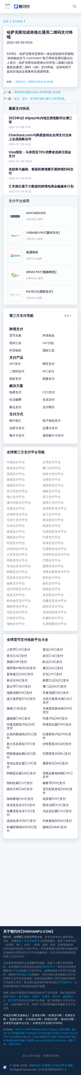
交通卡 (46, 996)
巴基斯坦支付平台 (55, 549)
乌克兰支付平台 (17, 520)
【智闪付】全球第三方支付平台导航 (50, 1065)
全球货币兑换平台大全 (16, 1023)
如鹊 (16, 1040)
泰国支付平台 (16, 532)
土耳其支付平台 (17, 555)
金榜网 (42, 1036)
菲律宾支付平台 (53, 543)
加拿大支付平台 (53, 474)
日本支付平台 (16, 526)
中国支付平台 (16, 462)
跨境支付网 (50, 1019)
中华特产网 (29, 1029)
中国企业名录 (64, 1036)
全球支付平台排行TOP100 (47, 1023)
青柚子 (23, 1040)
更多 (68, 316)
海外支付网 (67, 1019)
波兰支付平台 (52, 514)
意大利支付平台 (17, 491)
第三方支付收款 (31, 1056)
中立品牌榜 (15, 1036)
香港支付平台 (16, 468)
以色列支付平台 (17, 549)
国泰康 (9, 1040)
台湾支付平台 (52, 462)
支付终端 (48, 81)
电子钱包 (24, 996)
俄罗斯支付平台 (53, 485)
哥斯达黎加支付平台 (56, 572)
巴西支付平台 (52, 560)
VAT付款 (16, 970)
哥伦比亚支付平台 (19, 566)
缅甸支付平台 (16, 624)
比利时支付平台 (17, 514)
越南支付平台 (16, 537)
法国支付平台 (52, 480)
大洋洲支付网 (33, 1019)
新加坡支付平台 (53, 520)
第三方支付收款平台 (30, 941)
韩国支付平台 (52, 526)
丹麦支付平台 (16, 509)
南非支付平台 (52, 583)
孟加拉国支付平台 (55, 612)
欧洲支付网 (55, 1015)
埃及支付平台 (16, 595)
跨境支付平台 (47, 967)
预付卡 (56, 996)
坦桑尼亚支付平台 (55, 601)
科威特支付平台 (53, 618)
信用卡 (36, 996)
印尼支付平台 (16, 543)
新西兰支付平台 (53, 503)
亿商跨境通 (64, 1029)
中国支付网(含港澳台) (16, 1015)
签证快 (56, 1033)
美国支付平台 (16, 474)
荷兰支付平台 (52, 497)
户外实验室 (31, 1033)
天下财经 (51, 1036)
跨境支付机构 (51, 1056)
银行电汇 (11, 996)
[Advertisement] (40, 882)
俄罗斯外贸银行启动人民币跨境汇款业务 (37, 92)
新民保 (50, 1040)
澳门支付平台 (52, 468)
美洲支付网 (15, 1019)
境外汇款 (26, 974)
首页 (5, 21)
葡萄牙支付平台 (17, 607)
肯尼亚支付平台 (53, 595)
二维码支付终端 (34, 81)
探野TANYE (15, 1044)
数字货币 (13, 1000)
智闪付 (18, 1029)
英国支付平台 (16, 480)
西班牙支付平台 (53, 607)
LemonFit (40, 1040)
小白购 (34, 1036)
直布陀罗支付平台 (55, 509)
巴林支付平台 (16, 618)
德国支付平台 (16, 485)
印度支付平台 (52, 537)
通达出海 (40, 1029)
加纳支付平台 (52, 589)
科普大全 (26, 1036)
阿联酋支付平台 (17, 560)
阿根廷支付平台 (17, 572)
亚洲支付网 (38, 1015)
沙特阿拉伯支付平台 (56, 555)
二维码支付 (20, 81)
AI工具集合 (51, 1029)
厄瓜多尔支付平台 (19, 578)
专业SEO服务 (45, 1033)
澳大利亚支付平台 (19, 503)
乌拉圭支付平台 (17, 612)
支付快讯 (17, 21)
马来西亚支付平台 (55, 532)
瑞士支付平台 (16, 497)
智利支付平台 (52, 578)
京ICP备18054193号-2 (52, 1069)
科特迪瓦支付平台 (19, 601)
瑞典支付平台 (52, 491)
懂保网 (30, 1040)
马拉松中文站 (67, 1033)
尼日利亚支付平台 (19, 589)
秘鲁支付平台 (16, 583)
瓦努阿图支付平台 (55, 624)
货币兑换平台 (64, 982)
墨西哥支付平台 (53, 566)
